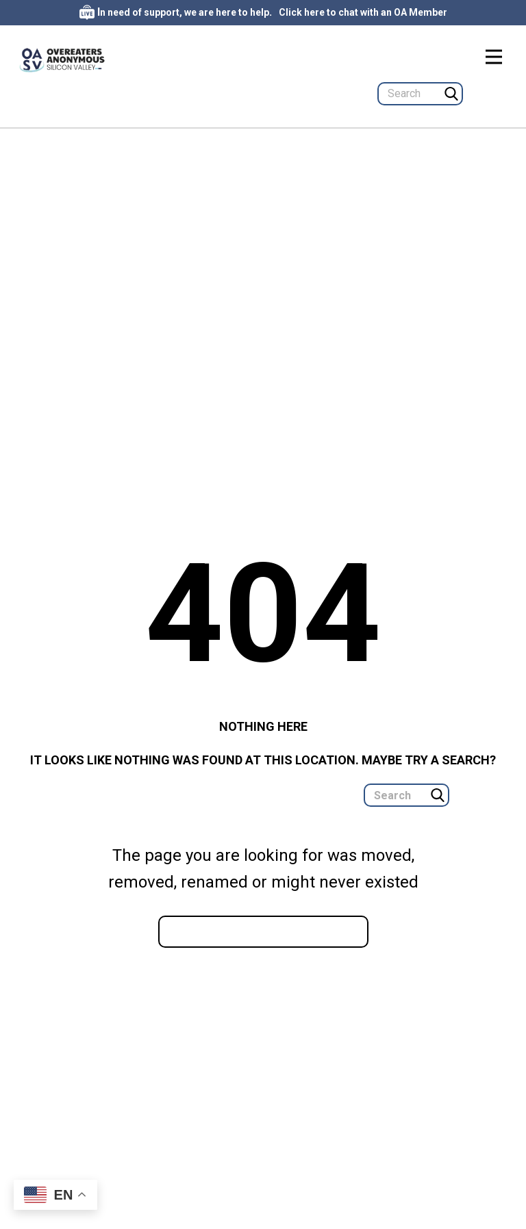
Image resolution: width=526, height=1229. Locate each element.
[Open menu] (494, 56)
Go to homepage (262, 930)
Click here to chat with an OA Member (363, 12)
